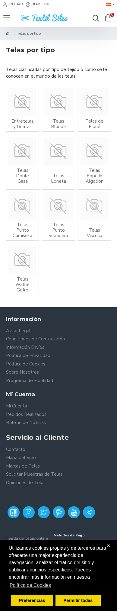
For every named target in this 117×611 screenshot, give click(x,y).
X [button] (108, 545)
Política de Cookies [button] (30, 585)
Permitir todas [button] (78, 600)
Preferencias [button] (32, 600)
